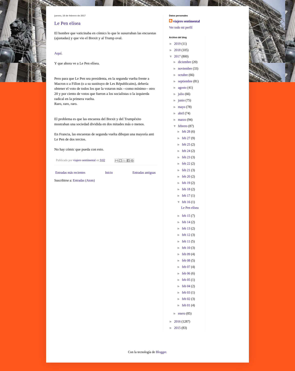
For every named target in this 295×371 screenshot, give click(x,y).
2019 (178, 43)
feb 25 (186, 144)
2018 (178, 50)
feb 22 (186, 163)
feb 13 (186, 228)
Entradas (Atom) (84, 180)
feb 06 (186, 273)
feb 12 (186, 235)
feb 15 (186, 215)
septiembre (185, 81)
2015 (178, 328)
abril (181, 113)
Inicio (109, 172)
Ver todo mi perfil (180, 27)
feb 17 (186, 195)
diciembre (185, 62)
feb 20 (186, 176)
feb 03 (186, 292)
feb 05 (186, 279)
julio (181, 94)
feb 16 (186, 202)
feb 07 (186, 267)
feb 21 (186, 170)
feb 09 (186, 254)
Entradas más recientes (70, 172)
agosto (182, 87)
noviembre (185, 68)
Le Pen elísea (67, 23)
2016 (178, 321)
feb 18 (186, 189)
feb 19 (186, 183)
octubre (183, 75)
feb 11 (186, 241)
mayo (182, 107)
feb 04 (186, 286)
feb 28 (186, 131)
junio (182, 100)
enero (182, 313)
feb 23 (186, 157)
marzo (182, 119)
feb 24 (186, 151)
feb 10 (186, 247)
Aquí (57, 53)
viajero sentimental (186, 21)
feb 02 (186, 299)
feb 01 (186, 305)
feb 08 (186, 260)
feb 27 (186, 138)
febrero (183, 126)
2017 (178, 56)
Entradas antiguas (144, 172)
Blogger (161, 352)
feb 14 (186, 222)
